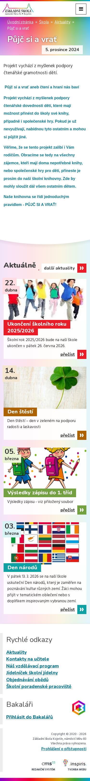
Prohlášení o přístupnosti (63, 749)
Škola (44, 22)
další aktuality (59, 268)
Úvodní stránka (20, 22)
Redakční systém (43, 766)
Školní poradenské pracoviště (38, 686)
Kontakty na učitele (27, 659)
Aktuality (62, 22)
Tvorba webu (74, 765)
